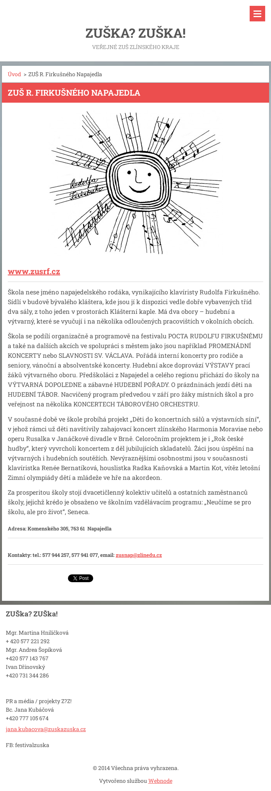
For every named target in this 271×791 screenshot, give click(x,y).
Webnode (160, 780)
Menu (257, 13)
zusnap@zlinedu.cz (139, 554)
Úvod (14, 74)
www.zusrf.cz (34, 271)
